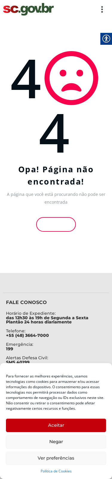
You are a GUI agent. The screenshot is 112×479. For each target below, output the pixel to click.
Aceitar (56, 425)
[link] (28, 9)
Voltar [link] (56, 224)
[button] (82, 9)
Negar (56, 441)
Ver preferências (56, 458)
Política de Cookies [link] (56, 471)
